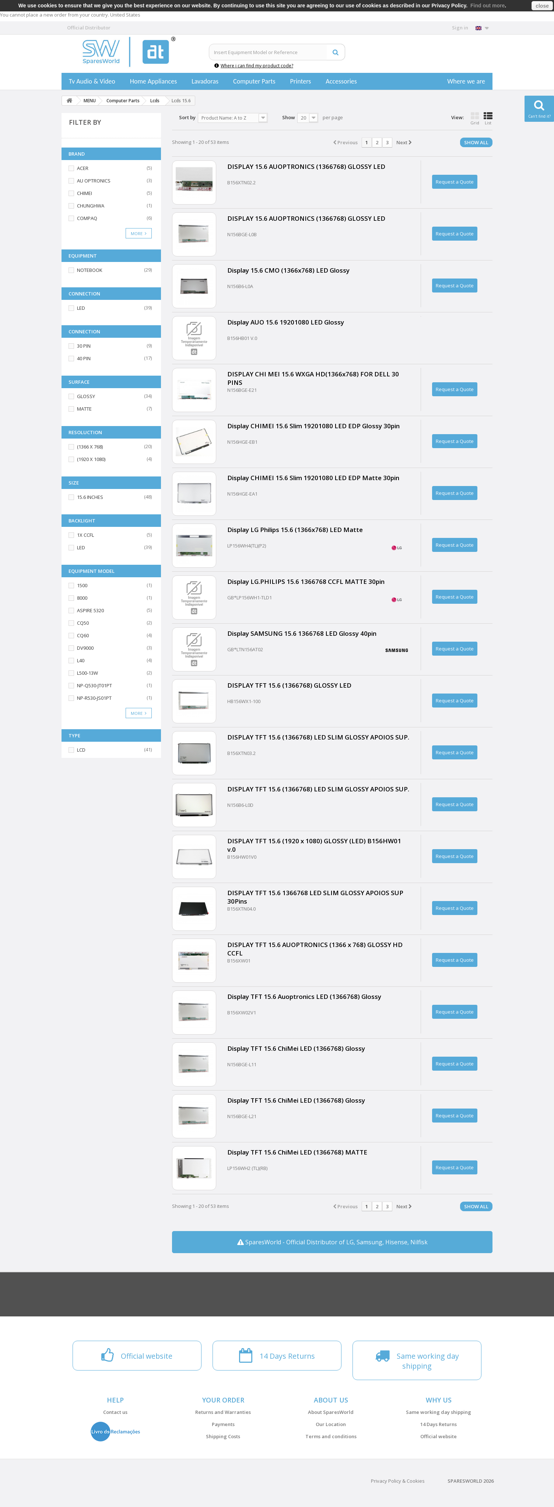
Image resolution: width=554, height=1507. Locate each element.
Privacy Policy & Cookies (398, 1481)
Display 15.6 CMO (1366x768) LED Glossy (288, 270)
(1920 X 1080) (91, 459)
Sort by (187, 117)
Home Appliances (153, 81)
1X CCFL (85, 535)
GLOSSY (86, 396)
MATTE (84, 408)
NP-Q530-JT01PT (94, 685)
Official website (438, 1436)
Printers (300, 81)
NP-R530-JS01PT (94, 698)
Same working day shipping (438, 1412)
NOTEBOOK (89, 270)
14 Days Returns (438, 1424)
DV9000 (85, 648)
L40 (80, 660)
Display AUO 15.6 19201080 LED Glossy (285, 322)
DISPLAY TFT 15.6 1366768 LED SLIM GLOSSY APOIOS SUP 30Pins (315, 897)
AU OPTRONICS (94, 180)
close (542, 6)
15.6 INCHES (90, 497)
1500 (82, 585)
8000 (82, 598)
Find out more (487, 5)
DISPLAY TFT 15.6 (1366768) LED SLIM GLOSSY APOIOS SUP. (318, 737)
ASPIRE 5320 (90, 610)
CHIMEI (84, 193)
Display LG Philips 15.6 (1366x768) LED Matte (295, 529)
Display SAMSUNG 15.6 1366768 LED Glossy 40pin (301, 633)
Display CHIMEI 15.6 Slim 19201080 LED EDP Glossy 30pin (313, 426)
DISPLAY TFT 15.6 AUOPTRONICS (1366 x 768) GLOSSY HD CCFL (315, 948)
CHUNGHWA (90, 205)
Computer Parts (254, 81)
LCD (81, 750)
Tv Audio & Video (92, 81)
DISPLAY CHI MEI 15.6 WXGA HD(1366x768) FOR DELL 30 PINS (313, 378)
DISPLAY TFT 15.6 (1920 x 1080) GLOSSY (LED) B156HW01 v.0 (314, 845)
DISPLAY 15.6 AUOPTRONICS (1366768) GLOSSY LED (306, 166)
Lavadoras (205, 81)
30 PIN (84, 346)
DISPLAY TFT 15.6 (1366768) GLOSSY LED (289, 685)
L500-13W (87, 673)
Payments (223, 1424)
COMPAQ (87, 218)
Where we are (466, 81)
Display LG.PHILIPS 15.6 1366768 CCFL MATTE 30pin (306, 581)
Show (288, 117)
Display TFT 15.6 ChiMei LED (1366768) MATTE (297, 1152)
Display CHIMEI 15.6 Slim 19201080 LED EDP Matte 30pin (313, 478)
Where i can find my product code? (253, 66)
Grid (474, 118)
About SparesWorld (331, 1412)
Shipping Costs (223, 1436)
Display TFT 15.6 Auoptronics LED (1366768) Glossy (304, 996)
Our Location (331, 1424)
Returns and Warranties (223, 1412)
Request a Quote (455, 181)
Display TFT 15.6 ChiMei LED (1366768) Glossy (296, 1048)
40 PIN (84, 358)
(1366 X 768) (90, 446)
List (488, 118)
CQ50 (83, 623)
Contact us (115, 1412)
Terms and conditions (331, 1436)
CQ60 (83, 635)
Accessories (341, 81)
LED (81, 308)
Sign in (460, 27)
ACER (82, 168)
